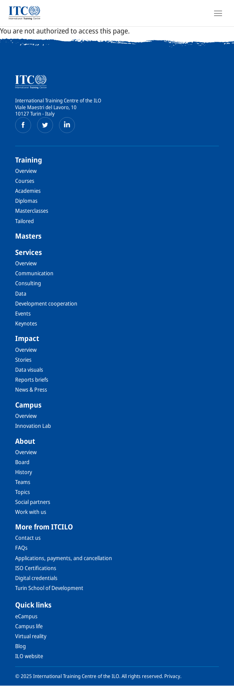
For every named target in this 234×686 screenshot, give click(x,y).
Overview (26, 170)
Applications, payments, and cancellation (63, 558)
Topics (22, 492)
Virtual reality (30, 636)
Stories (23, 359)
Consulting (28, 283)
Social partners (32, 502)
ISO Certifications (35, 568)
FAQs (21, 547)
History (23, 472)
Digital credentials (36, 578)
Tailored (24, 221)
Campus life (29, 626)
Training (28, 160)
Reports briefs (31, 379)
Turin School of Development (49, 588)
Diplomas (26, 200)
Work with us (30, 511)
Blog (20, 646)
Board (22, 462)
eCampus (26, 616)
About (25, 441)
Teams (22, 482)
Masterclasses (31, 210)
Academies (28, 190)
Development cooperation (46, 303)
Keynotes (26, 323)
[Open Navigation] (218, 13)
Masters (28, 236)
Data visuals (29, 369)
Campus (28, 405)
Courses (24, 180)
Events (23, 313)
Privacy (172, 676)
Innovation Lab (33, 425)
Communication (34, 273)
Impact (27, 338)
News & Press (31, 389)
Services (28, 252)
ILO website (29, 656)
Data (20, 293)
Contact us (28, 537)
